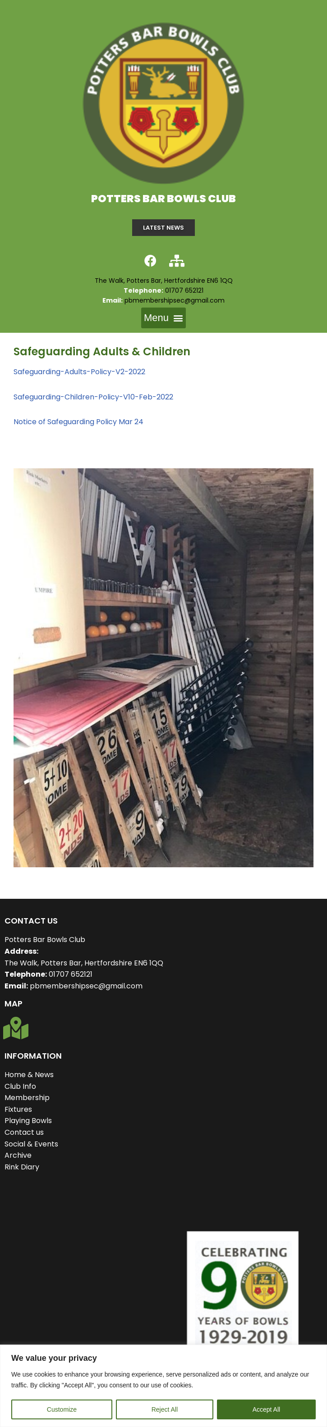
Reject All (165, 1409)
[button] (163, 318)
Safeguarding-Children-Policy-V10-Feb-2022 (93, 397)
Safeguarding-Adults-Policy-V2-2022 (79, 372)
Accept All (266, 1409)
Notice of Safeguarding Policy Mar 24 (78, 422)
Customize (62, 1409)
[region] (163, 1386)
